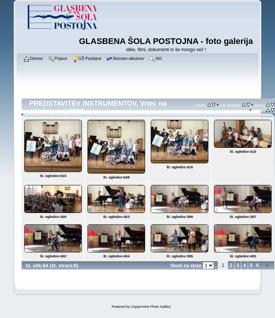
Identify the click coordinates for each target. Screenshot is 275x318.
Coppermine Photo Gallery (151, 307)
